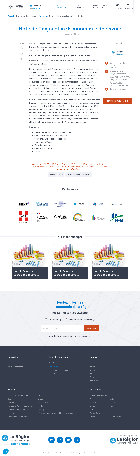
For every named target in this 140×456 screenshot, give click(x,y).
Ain (91, 399)
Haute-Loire (114, 409)
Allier (112, 399)
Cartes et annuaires (56, 373)
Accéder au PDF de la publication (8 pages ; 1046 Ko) (118, 65)
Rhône (112, 413)
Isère (112, 406)
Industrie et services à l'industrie (20, 395)
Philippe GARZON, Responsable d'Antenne (119, 84)
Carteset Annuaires (80, 6)
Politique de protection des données (84, 453)
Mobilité (11, 413)
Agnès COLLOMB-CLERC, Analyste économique (120, 78)
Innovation (94, 366)
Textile (40, 406)
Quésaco (11, 363)
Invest (92, 373)
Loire (92, 409)
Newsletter (55, 319)
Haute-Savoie (115, 417)
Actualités (52, 363)
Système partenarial (15, 366)
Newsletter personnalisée (82, 319)
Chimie (40, 399)
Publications (53, 366)
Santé (10, 399)
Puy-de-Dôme (95, 413)
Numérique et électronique (18, 409)
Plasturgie (41, 409)
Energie (11, 402)
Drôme (92, 406)
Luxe (39, 395)
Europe (92, 377)
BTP (61, 174)
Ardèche (93, 402)
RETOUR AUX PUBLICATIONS (117, 101)
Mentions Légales (59, 453)
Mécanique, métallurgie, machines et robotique (55, 413)
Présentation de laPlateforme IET (100, 6)
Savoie (52, 174)
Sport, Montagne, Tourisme (18, 417)
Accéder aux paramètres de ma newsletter (70, 336)
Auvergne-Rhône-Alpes (99, 395)
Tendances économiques (58, 370)
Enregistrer (91, 328)
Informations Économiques (61, 6)
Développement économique (78, 174)
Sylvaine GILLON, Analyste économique (118, 72)
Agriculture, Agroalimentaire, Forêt (21, 406)
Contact (46, 453)
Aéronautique (43, 402)
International (94, 381)
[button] (5, 451)
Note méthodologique (118, 89)
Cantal (112, 402)
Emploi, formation (96, 370)
